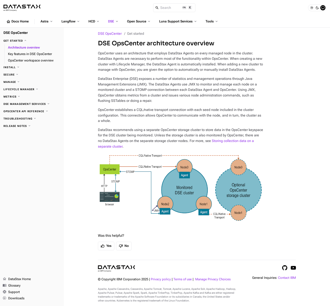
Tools (212, 21)
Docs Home (17, 21)
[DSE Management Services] (32, 104)
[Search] (174, 7)
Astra (47, 21)
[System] (322, 7)
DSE (113, 21)
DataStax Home (17, 279)
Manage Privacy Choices (213, 279)
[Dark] (317, 7)
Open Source (139, 21)
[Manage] (32, 82)
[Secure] (32, 74)
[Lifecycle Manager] (32, 89)
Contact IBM (287, 278)
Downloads (13, 298)
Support (11, 292)
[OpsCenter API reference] (32, 111)
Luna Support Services (178, 21)
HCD (94, 21)
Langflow (70, 21)
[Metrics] (32, 96)
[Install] (32, 67)
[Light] (311, 7)
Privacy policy (161, 279)
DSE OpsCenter (110, 34)
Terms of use (182, 279)
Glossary (11, 285)
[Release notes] (32, 126)
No (124, 246)
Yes (106, 246)
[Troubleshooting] (32, 118)
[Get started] (32, 40)
